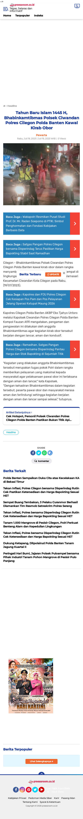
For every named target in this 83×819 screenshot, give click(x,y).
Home (7, 15)
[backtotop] (41, 775)
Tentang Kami (30, 802)
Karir (56, 798)
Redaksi (69, 788)
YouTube (44, 791)
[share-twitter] (38, 452)
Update (53, 274)
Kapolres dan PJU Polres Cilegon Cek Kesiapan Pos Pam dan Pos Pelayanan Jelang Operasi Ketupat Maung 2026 (36, 299)
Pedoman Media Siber (40, 798)
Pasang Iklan (68, 798)
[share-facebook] (32, 452)
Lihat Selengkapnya (41, 761)
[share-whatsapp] (44, 452)
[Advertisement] (41, 60)
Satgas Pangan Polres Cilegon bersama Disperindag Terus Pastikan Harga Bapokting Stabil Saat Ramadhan (34, 249)
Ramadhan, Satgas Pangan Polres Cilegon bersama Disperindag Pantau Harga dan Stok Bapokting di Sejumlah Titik (35, 349)
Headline (11, 432)
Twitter (36, 791)
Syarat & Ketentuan (50, 802)
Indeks (38, 15)
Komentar (41, 460)
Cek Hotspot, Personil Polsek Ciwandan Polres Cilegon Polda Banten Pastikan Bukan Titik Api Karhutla (37, 418)
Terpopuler (22, 15)
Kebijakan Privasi (17, 798)
